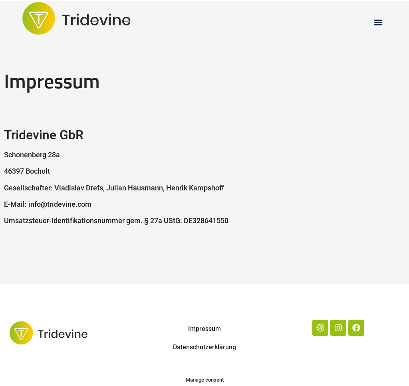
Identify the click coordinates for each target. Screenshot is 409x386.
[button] (378, 22)
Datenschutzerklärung (204, 347)
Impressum (204, 329)
